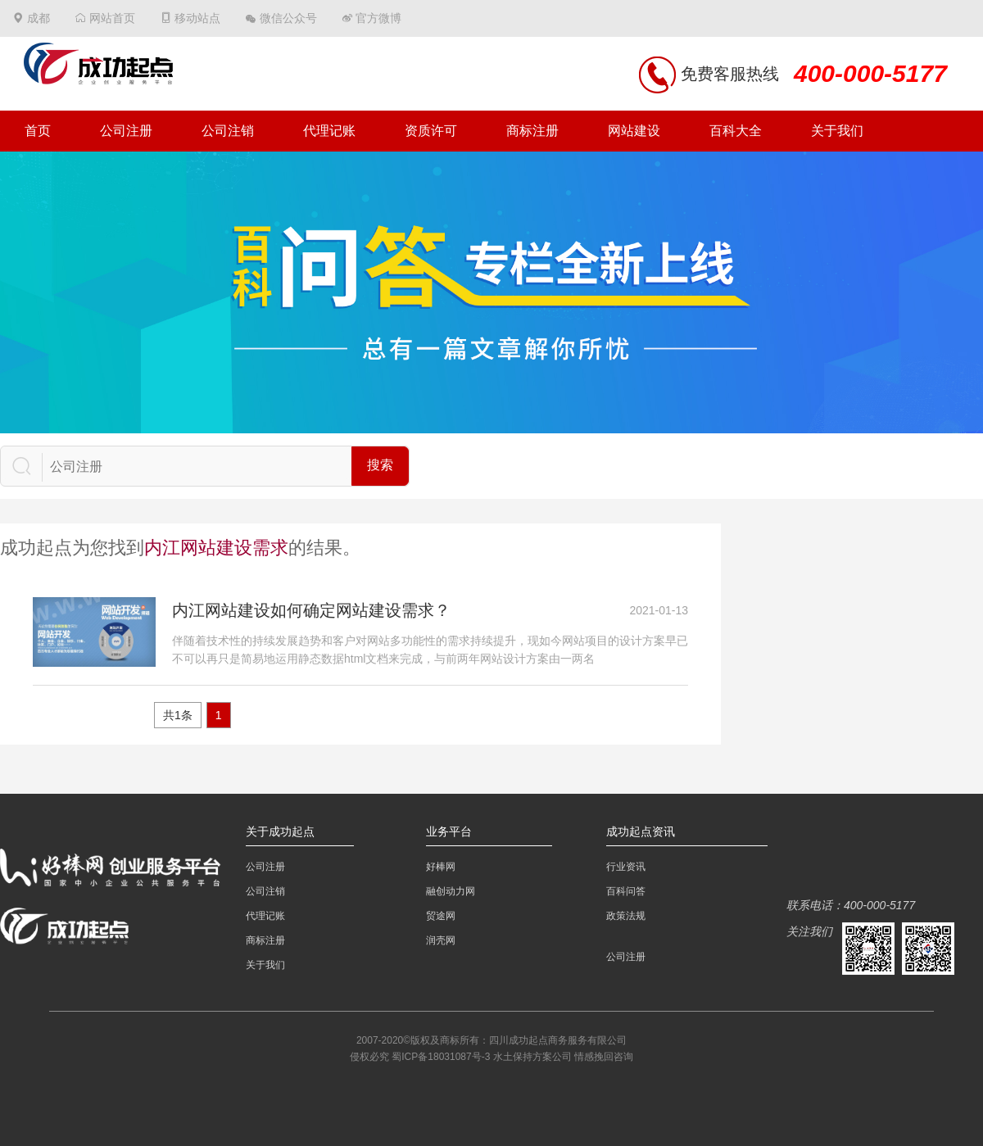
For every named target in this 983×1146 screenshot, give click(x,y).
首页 (38, 131)
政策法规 (626, 916)
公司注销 (228, 131)
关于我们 (837, 131)
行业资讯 (626, 866)
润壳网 (440, 940)
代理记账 (329, 131)
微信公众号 (288, 18)
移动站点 (197, 18)
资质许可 (431, 131)
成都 (38, 18)
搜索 (380, 465)
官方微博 (378, 18)
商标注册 (532, 131)
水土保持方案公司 (532, 1056)
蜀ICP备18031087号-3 (441, 1056)
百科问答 (626, 891)
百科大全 (735, 131)
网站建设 (634, 131)
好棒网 (440, 866)
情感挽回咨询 (603, 1056)
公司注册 (126, 131)
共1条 (178, 715)
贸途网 (440, 916)
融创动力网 (450, 891)
